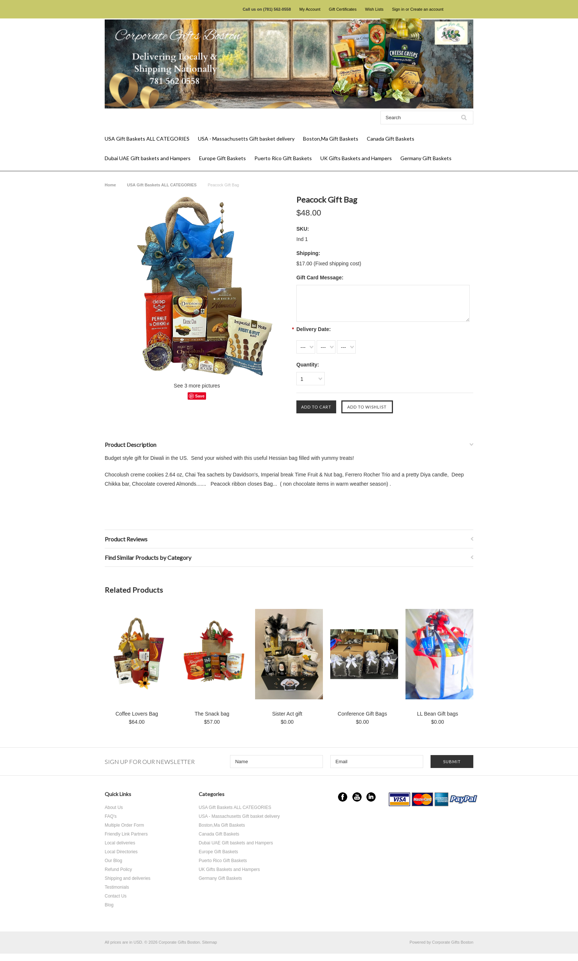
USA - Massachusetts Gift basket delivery (246, 138)
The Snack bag (212, 714)
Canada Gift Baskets (390, 138)
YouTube (357, 797)
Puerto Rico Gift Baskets (283, 158)
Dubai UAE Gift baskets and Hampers (148, 158)
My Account (309, 9)
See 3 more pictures (197, 386)
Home (110, 185)
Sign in (398, 9)
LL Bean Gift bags (437, 714)
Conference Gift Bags (362, 714)
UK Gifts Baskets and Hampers (356, 158)
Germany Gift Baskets (426, 158)
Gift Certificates (342, 9)
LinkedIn (371, 797)
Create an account (426, 9)
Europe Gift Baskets (222, 158)
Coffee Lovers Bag (136, 714)
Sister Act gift (287, 714)
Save (200, 396)
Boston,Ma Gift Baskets (330, 138)
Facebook (342, 797)
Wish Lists (374, 9)
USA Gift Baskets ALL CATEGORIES (147, 138)
